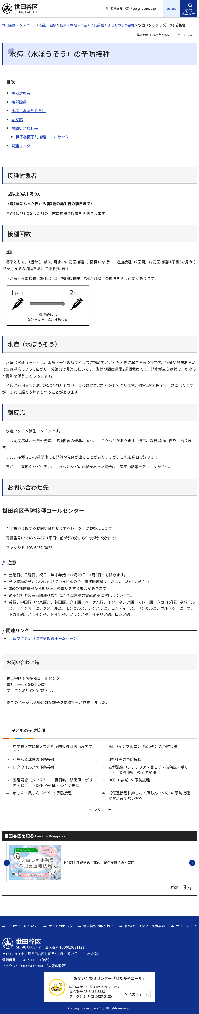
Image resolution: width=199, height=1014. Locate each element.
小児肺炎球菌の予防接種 (34, 758)
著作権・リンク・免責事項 (145, 925)
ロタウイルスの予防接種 (34, 766)
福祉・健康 (47, 24)
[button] (113, 9)
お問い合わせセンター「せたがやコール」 (110, 977)
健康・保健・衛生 (73, 24)
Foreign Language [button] (143, 8)
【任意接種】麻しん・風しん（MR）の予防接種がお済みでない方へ (149, 794)
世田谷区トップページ (19, 24)
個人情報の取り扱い (98, 925)
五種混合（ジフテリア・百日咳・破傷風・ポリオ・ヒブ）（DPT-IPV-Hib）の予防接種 (53, 782)
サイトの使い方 (60, 925)
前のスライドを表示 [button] (9, 862)
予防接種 (97, 24)
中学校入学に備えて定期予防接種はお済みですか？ (52, 748)
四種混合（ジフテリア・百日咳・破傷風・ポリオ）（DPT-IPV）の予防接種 (148, 769)
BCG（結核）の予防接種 (129, 779)
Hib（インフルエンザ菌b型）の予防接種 (142, 745)
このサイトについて (22, 925)
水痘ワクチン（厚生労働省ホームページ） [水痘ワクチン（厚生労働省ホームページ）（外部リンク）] (45, 637)
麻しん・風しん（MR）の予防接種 (42, 792)
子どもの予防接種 (121, 24)
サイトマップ (186, 925)
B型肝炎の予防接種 (124, 758)
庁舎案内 (94, 953)
